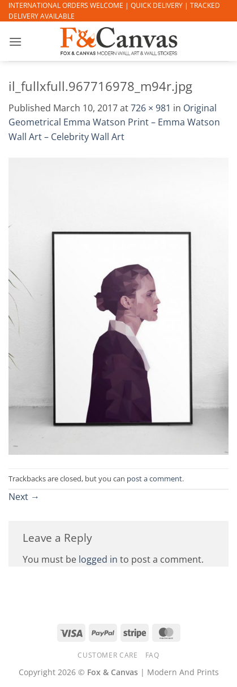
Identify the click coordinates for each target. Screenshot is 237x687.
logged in (98, 559)
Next (24, 496)
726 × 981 (151, 108)
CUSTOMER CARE (107, 655)
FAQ (152, 655)
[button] (15, 41)
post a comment (154, 478)
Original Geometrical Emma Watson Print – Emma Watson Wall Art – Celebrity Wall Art (114, 122)
